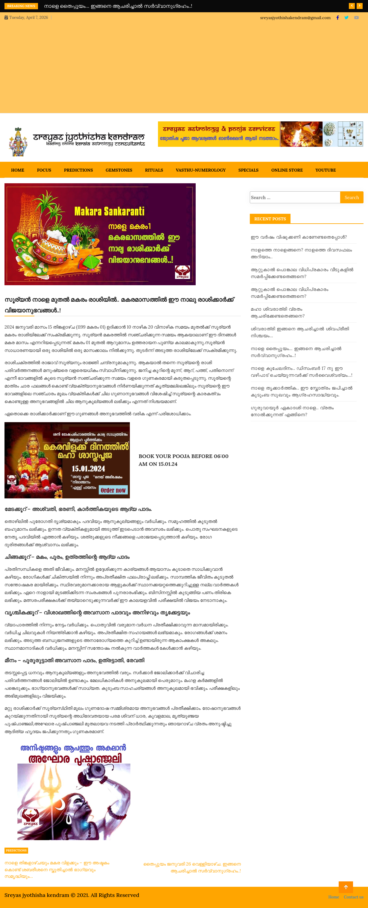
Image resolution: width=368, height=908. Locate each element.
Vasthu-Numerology (201, 170)
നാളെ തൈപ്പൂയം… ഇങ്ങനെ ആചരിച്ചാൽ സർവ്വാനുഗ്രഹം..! (118, 6)
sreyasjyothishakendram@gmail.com (295, 17)
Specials (248, 170)
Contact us (354, 897)
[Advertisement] (184, 66)
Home (17, 170)
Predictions (78, 170)
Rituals (154, 170)
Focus (44, 170)
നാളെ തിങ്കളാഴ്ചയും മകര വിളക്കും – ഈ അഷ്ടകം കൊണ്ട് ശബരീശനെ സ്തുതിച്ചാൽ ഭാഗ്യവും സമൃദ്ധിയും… (56, 869)
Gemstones (119, 170)
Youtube (326, 170)
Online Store (287, 170)
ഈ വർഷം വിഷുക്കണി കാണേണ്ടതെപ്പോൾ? (299, 237)
